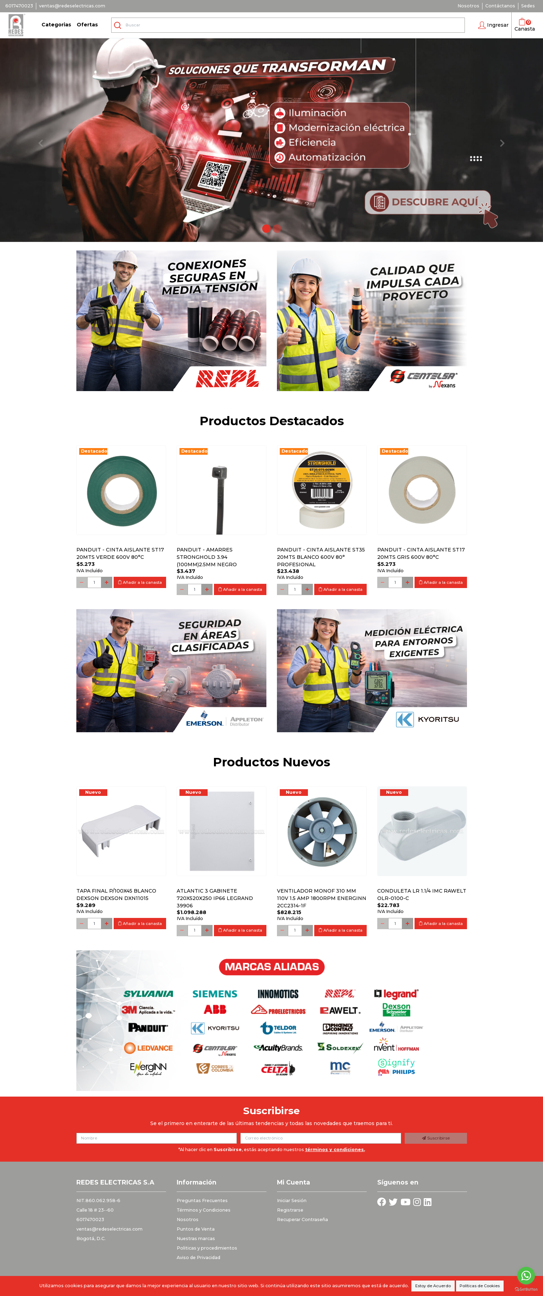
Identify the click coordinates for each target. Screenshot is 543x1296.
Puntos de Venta (196, 1229)
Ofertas (87, 24)
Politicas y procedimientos (207, 1248)
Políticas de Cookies (480, 1285)
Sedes (528, 5)
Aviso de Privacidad (198, 1257)
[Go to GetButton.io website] (526, 1289)
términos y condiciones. (335, 1149)
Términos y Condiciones (204, 1210)
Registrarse (290, 1210)
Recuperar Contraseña (302, 1219)
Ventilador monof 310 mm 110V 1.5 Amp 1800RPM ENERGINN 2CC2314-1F (321, 898)
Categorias (56, 24)
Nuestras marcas (196, 1238)
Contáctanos (500, 5)
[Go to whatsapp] (526, 1275)
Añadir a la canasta (140, 582)
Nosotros (468, 5)
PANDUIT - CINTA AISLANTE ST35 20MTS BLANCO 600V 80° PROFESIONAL (321, 557)
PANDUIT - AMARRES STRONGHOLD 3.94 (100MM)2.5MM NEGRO (207, 557)
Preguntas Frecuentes (202, 1200)
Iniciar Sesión (292, 1200)
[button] (493, 25)
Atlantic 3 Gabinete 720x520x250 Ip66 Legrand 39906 (215, 898)
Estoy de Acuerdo (433, 1285)
